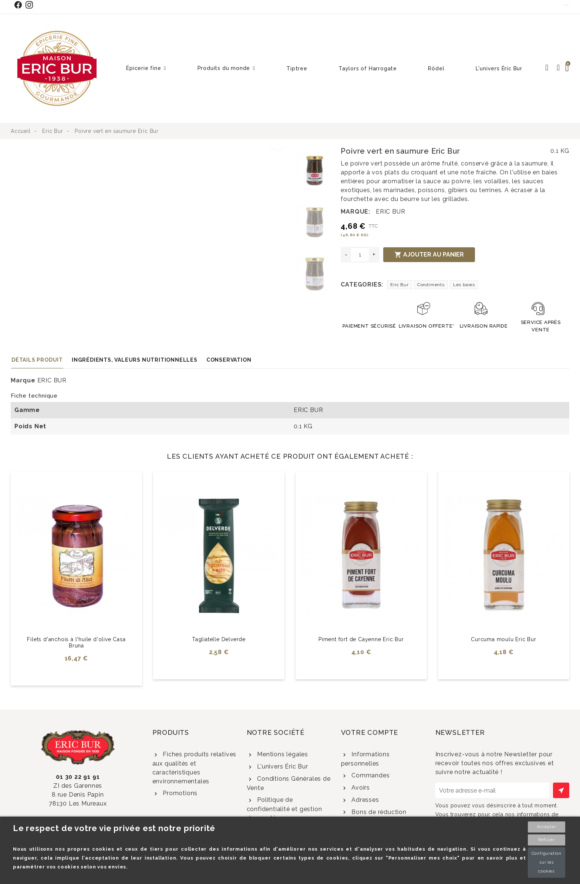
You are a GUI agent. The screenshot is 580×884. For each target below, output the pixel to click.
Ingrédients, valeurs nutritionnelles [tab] (135, 360)
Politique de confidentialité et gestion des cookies (284, 808)
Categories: (362, 284)
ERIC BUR (390, 211)
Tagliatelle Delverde (219, 639)
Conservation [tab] (229, 360)
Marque (23, 380)
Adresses (364, 799)
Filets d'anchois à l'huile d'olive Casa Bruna (76, 642)
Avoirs (360, 787)
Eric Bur (399, 284)
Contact (566, 4)
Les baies (464, 284)
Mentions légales (281, 754)
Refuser (546, 839)
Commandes (370, 775)
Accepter (546, 826)
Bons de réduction (378, 812)
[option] (152, 151)
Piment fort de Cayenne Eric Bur (361, 639)
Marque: (355, 211)
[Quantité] (360, 254)
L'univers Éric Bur (281, 766)
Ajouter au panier (429, 254)
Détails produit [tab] (37, 360)
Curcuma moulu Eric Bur (503, 639)
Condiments (431, 284)
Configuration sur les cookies (547, 862)
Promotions (179, 793)
